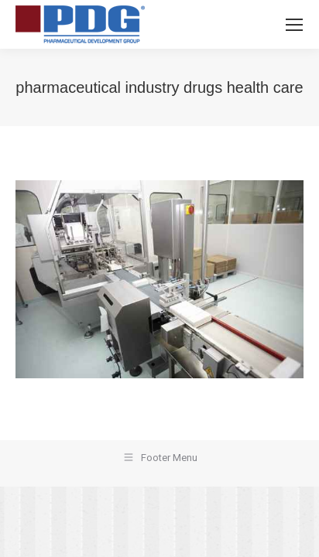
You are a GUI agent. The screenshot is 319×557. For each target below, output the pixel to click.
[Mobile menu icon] (294, 24)
